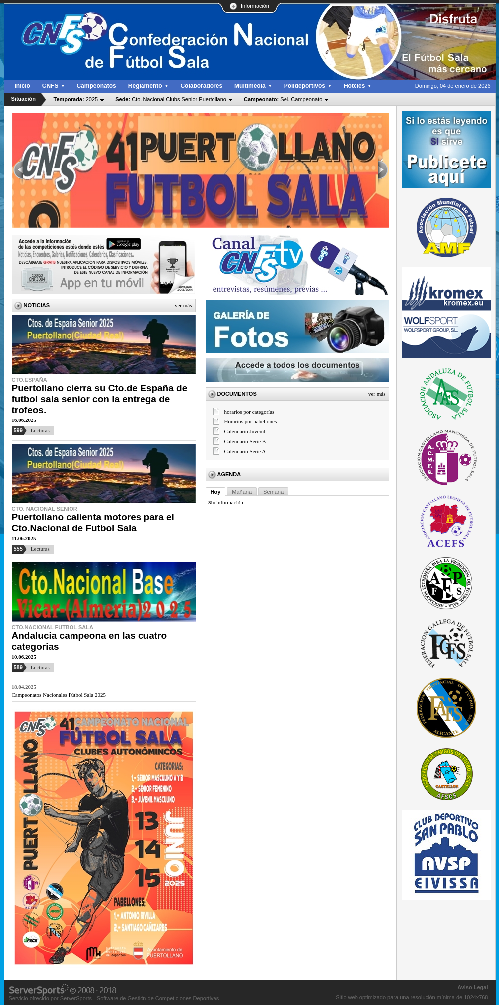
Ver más (183, 305)
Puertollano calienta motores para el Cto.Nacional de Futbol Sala (93, 522)
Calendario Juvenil (245, 431)
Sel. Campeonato (283, 99)
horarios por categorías (249, 412)
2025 (76, 99)
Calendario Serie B (245, 441)
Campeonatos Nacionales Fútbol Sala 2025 (59, 695)
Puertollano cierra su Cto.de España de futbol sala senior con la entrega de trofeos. (100, 399)
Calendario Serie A (245, 451)
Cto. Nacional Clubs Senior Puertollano (170, 99)
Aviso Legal (472, 987)
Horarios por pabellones (250, 421)
